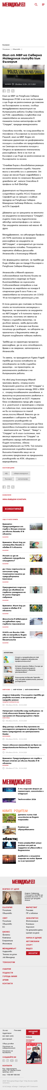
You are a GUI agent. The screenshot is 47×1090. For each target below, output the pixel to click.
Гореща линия (10, 976)
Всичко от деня (11, 889)
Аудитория (7, 1033)
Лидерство (7, 951)
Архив (6, 980)
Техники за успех (10, 954)
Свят (5, 918)
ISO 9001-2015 (8, 1036)
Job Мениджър (9, 957)
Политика (7, 910)
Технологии (9, 962)
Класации (30, 924)
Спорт (29, 945)
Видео (29, 948)
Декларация (7, 1039)
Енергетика (8, 941)
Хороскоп (30, 927)
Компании (7, 938)
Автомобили (32, 941)
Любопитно (32, 918)
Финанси (6, 935)
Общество (7, 913)
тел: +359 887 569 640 (11, 1075)
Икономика (7, 943)
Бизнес (6, 932)
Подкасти (8, 973)
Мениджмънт (9, 948)
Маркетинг (31, 907)
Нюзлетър (32, 953)
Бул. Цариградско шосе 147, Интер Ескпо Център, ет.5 (12, 1070)
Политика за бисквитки (8, 1051)
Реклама (29, 910)
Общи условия (8, 1043)
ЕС (4, 927)
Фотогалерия (32, 921)
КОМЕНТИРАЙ (13, 509)
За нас (5, 1030)
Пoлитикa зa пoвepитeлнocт (9, 1047)
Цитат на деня (32, 933)
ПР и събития (32, 913)
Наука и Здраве (34, 938)
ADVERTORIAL (8, 652)
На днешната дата (34, 930)
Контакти (8, 983)
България (6, 45)
